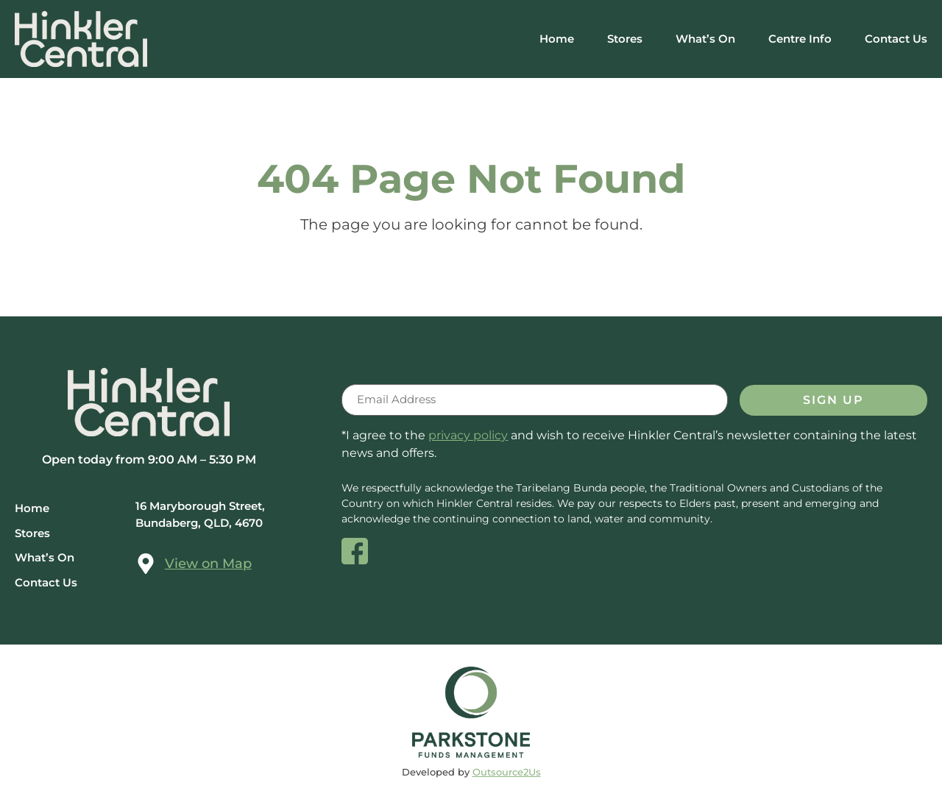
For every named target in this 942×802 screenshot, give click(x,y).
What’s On (705, 39)
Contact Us (896, 39)
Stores (624, 39)
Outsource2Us (506, 772)
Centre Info (800, 39)
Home (556, 39)
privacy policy (468, 437)
